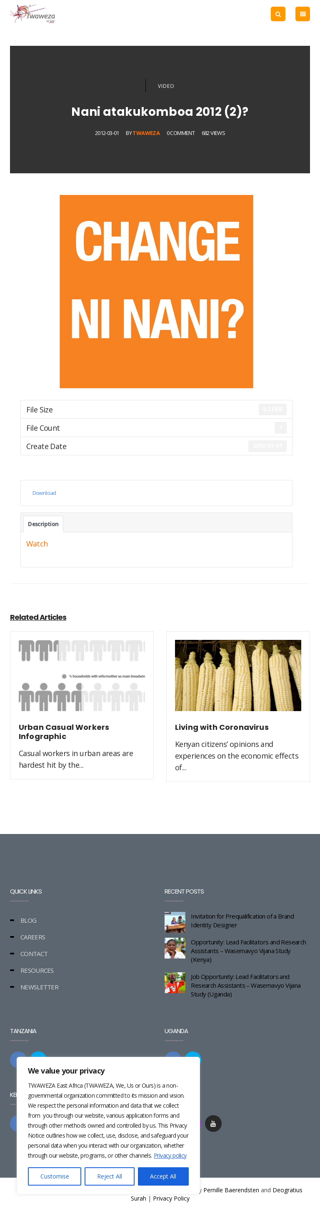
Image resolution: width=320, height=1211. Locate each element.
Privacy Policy (171, 1198)
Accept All (163, 1176)
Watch (37, 544)
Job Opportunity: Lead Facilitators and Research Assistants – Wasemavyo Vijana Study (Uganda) (245, 985)
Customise (54, 1176)
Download (44, 493)
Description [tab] (43, 524)
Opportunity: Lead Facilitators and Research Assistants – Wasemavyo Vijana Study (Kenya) (248, 951)
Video (166, 86)
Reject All (109, 1176)
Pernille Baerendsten (231, 1190)
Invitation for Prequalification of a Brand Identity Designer (242, 920)
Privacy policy (170, 1155)
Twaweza (146, 133)
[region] (108, 1125)
